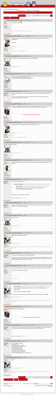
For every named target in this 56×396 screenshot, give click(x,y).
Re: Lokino (24, 20)
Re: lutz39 (22, 91)
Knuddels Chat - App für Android (12, 393)
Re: (21, 202)
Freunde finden (32, 393)
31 (39, 15)
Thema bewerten (15, 17)
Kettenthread (22, 12)
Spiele (44, 393)
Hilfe (32, 10)
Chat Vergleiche (24, 394)
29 (35, 15)
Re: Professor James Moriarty (25, 122)
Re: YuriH (22, 283)
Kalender (28, 10)
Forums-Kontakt (37, 385)
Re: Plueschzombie (24, 73)
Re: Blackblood (23, 36)
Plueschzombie (20, 184)
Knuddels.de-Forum (7, 12)
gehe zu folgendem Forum (28, 383)
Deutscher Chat (3, 393)
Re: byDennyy (23, 142)
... (31, 15)
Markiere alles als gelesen (8, 385)
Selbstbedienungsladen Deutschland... (20, 235)
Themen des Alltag (15, 12)
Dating (47, 393)
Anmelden (16, 9)
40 (45, 15)
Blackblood (10, 383)
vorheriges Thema (8, 379)
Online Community (52, 393)
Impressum (30, 394)
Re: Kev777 (23, 306)
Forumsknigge (36, 10)
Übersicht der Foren (21, 10)
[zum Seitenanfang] (7, 54)
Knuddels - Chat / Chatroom (45, 385)
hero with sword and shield (16, 383)
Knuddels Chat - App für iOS (24, 393)
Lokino (21, 186)
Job (33, 394)
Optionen (6, 17)
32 (41, 15)
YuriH (19, 286)
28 (33, 15)
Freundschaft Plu (39, 393)
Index (16, 379)
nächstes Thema (23, 379)
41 (47, 15)
